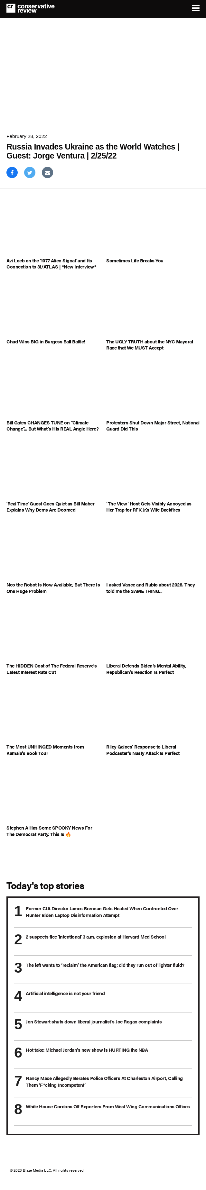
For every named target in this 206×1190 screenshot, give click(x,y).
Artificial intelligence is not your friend (65, 993)
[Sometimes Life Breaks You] (153, 227)
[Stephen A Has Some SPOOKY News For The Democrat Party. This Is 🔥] (53, 795)
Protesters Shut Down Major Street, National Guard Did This (153, 425)
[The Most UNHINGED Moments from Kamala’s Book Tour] (53, 714)
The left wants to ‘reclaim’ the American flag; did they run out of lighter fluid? (105, 964)
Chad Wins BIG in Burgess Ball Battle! (45, 341)
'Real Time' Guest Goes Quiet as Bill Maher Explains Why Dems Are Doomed (50, 506)
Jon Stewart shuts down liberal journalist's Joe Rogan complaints (94, 1021)
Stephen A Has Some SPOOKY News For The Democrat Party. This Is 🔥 (49, 830)
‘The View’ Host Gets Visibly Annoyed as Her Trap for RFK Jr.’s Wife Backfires (149, 506)
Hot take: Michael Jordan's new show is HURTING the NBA (87, 1049)
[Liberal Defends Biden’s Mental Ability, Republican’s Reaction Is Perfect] (153, 633)
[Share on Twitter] (29, 172)
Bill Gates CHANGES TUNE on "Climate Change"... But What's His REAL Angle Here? (52, 425)
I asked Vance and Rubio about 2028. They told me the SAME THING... (150, 587)
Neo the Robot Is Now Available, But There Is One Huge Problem (53, 587)
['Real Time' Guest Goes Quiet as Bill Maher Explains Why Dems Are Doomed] (53, 471)
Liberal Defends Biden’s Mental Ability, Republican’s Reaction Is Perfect (146, 668)
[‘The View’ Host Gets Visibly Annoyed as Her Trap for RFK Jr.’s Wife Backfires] (153, 471)
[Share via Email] (47, 172)
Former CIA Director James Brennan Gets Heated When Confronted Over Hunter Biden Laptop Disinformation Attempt (102, 911)
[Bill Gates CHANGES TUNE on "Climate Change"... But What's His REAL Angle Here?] (53, 390)
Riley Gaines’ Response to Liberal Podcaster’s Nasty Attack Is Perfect (143, 749)
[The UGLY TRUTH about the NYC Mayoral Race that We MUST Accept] (153, 309)
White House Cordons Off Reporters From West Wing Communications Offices (108, 1106)
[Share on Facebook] (12, 172)
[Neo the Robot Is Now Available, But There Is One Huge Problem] (53, 552)
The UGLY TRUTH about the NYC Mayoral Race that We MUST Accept (149, 344)
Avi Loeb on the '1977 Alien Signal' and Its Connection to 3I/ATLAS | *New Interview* (51, 263)
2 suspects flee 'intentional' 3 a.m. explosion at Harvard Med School (95, 936)
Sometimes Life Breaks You (135, 260)
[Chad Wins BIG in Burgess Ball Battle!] (53, 309)
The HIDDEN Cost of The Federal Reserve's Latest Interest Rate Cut (51, 668)
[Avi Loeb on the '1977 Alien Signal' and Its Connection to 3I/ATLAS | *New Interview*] (53, 227)
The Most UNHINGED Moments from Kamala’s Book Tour (45, 749)
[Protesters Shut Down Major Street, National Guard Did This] (153, 390)
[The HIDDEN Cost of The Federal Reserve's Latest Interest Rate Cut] (53, 633)
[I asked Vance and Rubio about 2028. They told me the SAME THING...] (153, 552)
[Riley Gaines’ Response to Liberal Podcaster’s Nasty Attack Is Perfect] (153, 714)
